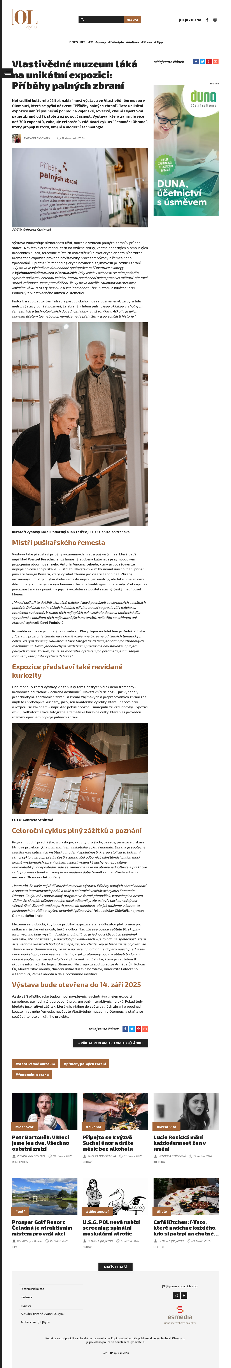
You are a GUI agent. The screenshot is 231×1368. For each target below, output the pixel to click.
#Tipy (158, 42)
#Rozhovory (97, 42)
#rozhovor (24, 1127)
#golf (20, 1211)
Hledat (133, 19)
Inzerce (26, 1305)
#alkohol (93, 1127)
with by (115, 1353)
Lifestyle (160, 1247)
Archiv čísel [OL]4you (35, 1322)
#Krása (146, 42)
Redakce (27, 1297)
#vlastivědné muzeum (35, 1064)
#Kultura (132, 42)
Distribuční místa (32, 1289)
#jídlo (162, 1211)
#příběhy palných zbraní (85, 1064)
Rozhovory (20, 1162)
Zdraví (87, 1162)
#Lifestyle (116, 42)
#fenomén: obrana (32, 1074)
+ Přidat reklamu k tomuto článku (110, 1043)
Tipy (15, 1247)
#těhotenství (97, 1211)
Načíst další (115, 1267)
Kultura (159, 1162)
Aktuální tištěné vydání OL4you (43, 1314)
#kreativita (166, 1127)
